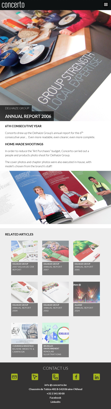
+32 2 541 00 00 (55, 393)
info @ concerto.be (56, 384)
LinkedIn (55, 401)
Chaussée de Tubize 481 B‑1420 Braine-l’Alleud (55, 389)
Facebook (55, 397)
